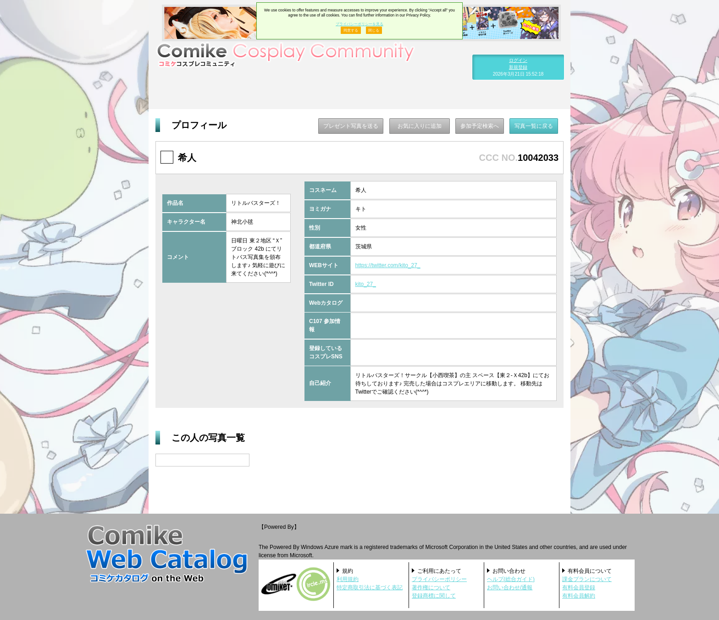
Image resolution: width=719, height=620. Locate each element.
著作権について (431, 587)
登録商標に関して (434, 596)
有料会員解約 (578, 596)
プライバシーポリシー (439, 579)
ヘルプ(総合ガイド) (511, 579)
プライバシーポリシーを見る (359, 24)
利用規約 (348, 579)
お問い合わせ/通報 (509, 587)
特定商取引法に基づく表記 (370, 587)
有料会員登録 (578, 587)
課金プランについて (587, 579)
